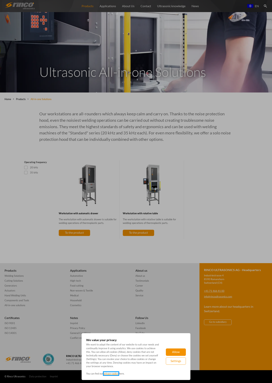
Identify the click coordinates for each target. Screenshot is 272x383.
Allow (176, 352)
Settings (176, 361)
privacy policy (111, 373)
